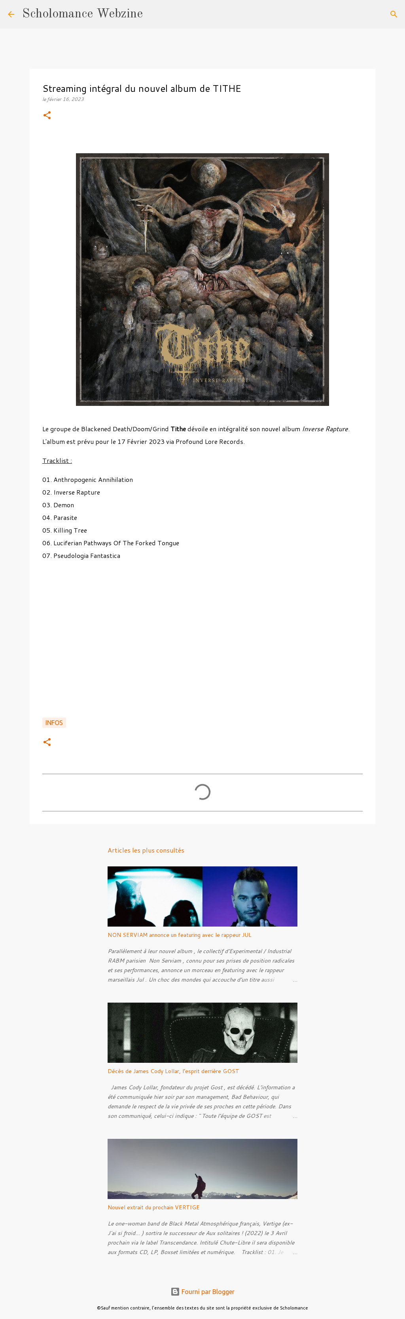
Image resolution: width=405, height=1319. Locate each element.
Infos (54, 722)
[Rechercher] (154, 14)
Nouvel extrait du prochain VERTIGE (154, 1207)
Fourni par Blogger (202, 1291)
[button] (47, 115)
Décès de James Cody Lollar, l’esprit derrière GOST (173, 1071)
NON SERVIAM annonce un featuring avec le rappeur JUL (180, 935)
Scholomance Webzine (82, 14)
